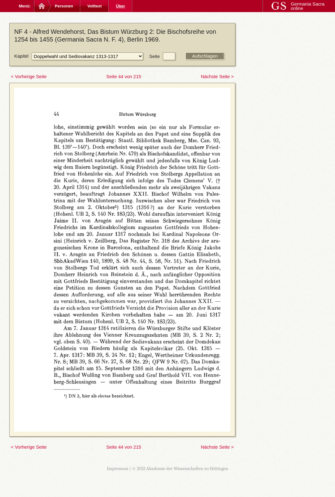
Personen (64, 6)
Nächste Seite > (217, 76)
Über (120, 6)
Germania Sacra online (307, 6)
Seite (154, 56)
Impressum (117, 468)
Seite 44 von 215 (123, 76)
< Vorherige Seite (29, 76)
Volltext (94, 6)
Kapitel (21, 56)
